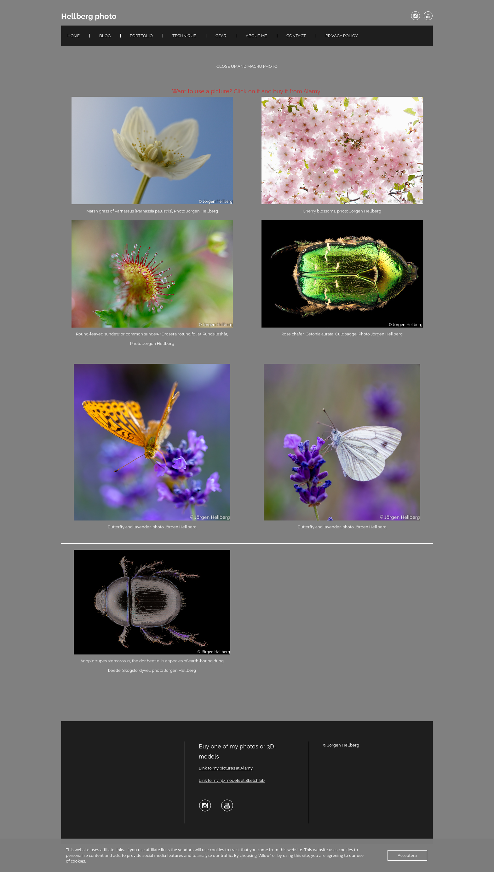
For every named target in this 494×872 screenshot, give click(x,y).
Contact (296, 35)
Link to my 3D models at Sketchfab (232, 780)
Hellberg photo (89, 16)
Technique (184, 35)
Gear (220, 35)
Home (73, 35)
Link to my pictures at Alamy (226, 768)
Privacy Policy (341, 35)
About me (256, 35)
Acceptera (407, 855)
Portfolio (141, 35)
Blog (105, 35)
